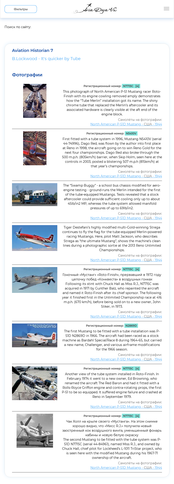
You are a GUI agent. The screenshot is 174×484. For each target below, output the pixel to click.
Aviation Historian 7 (32, 50)
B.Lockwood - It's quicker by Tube (46, 58)
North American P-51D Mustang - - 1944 (126, 124)
